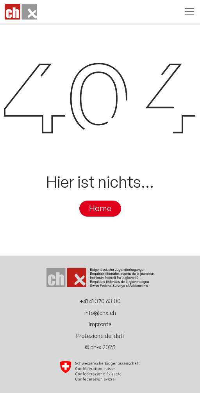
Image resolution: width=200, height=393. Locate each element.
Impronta (100, 323)
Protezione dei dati (100, 335)
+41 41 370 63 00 (100, 300)
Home (100, 208)
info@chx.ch (100, 312)
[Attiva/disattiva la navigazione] (187, 11)
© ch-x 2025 (100, 346)
